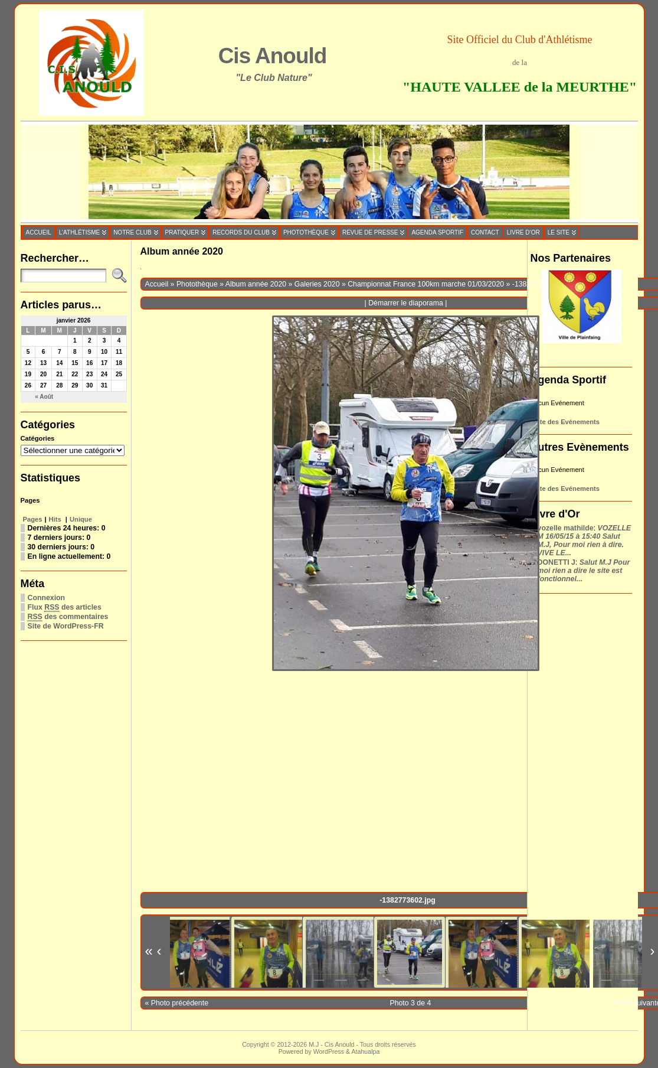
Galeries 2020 (317, 284)
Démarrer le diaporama (405, 303)
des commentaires (68, 617)
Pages (32, 519)
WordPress (328, 1051)
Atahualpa (365, 1051)
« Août (44, 396)
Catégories (38, 438)
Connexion (47, 598)
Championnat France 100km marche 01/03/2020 (426, 284)
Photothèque (197, 284)
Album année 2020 (255, 284)
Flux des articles (65, 607)
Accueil (157, 284)
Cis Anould (272, 56)
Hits (56, 519)
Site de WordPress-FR (66, 626)
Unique (81, 519)
